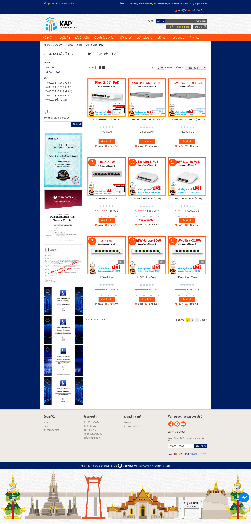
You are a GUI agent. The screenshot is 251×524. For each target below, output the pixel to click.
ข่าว (46, 422)
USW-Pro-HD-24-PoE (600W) (187, 119)
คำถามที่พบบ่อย (51, 430)
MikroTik (49, 67)
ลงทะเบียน (200, 446)
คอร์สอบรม (177, 37)
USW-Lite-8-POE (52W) (147, 198)
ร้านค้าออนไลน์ (87, 466)
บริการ (161, 37)
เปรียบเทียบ (113, 146)
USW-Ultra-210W (187, 277)
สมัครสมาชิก (68, 3)
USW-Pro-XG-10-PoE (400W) (146, 119)
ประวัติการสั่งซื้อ (91, 422)
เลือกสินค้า (106, 141)
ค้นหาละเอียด (201, 21)
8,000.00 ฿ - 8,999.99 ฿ (57, 95)
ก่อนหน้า (180, 319)
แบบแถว (100, 67)
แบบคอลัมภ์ (96, 67)
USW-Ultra (106, 277)
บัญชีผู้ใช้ (182, 10)
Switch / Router (75, 45)
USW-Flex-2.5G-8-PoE (106, 119)
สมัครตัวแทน (144, 37)
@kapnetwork (199, 3)
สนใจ (100, 146)
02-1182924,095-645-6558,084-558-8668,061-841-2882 (153, 3)
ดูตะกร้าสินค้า (187, 27)
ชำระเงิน (198, 27)
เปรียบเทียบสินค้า (92, 437)
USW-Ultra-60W (146, 277)
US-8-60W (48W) (106, 198)
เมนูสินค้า (64, 37)
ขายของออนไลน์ (106, 466)
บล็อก (46, 426)
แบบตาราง (103, 67)
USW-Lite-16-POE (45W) (187, 198)
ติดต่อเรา (194, 37)
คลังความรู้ (125, 37)
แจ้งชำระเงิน (82, 37)
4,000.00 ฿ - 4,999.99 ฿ (57, 83)
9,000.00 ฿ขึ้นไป (53, 99)
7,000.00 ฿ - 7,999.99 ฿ (57, 91)
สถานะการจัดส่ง (131, 426)
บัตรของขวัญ (89, 430)
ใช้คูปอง (77, 124)
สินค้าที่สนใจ (199, 10)
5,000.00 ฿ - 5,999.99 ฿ (57, 87)
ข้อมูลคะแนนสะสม (92, 434)
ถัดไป (202, 319)
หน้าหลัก (48, 37)
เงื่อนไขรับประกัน (104, 37)
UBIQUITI (59, 45)
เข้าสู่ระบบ (49, 3)
